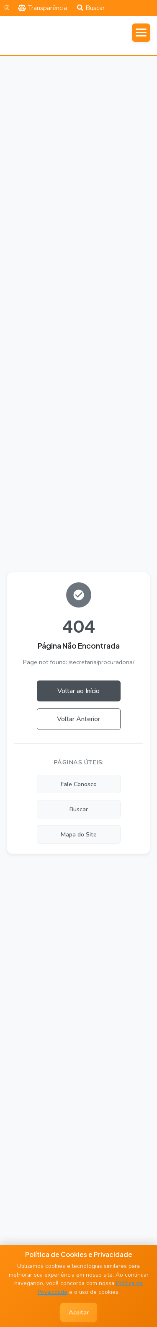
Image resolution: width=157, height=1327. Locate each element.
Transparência (42, 8)
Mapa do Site (79, 834)
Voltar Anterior (78, 719)
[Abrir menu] (141, 32)
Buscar (91, 8)
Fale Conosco (79, 784)
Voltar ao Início (78, 691)
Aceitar (79, 1312)
